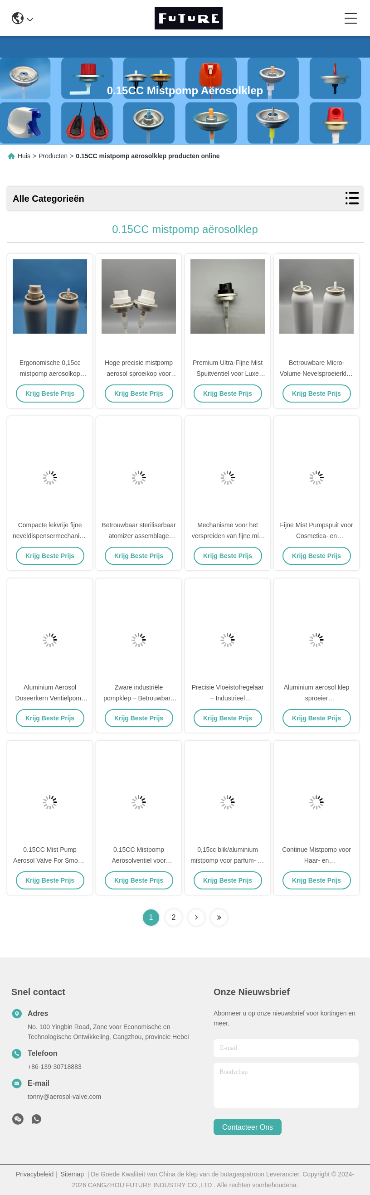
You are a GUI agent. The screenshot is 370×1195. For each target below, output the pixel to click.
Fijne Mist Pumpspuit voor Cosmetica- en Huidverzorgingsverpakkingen (321, 535)
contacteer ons (247, 1127)
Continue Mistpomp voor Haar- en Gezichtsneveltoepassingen (318, 860)
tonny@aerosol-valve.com (64, 1096)
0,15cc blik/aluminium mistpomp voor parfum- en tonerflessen (227, 860)
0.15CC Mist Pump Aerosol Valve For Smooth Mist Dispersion (50, 860)
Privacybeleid (35, 1174)
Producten (53, 156)
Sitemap (72, 1174)
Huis (24, 156)
